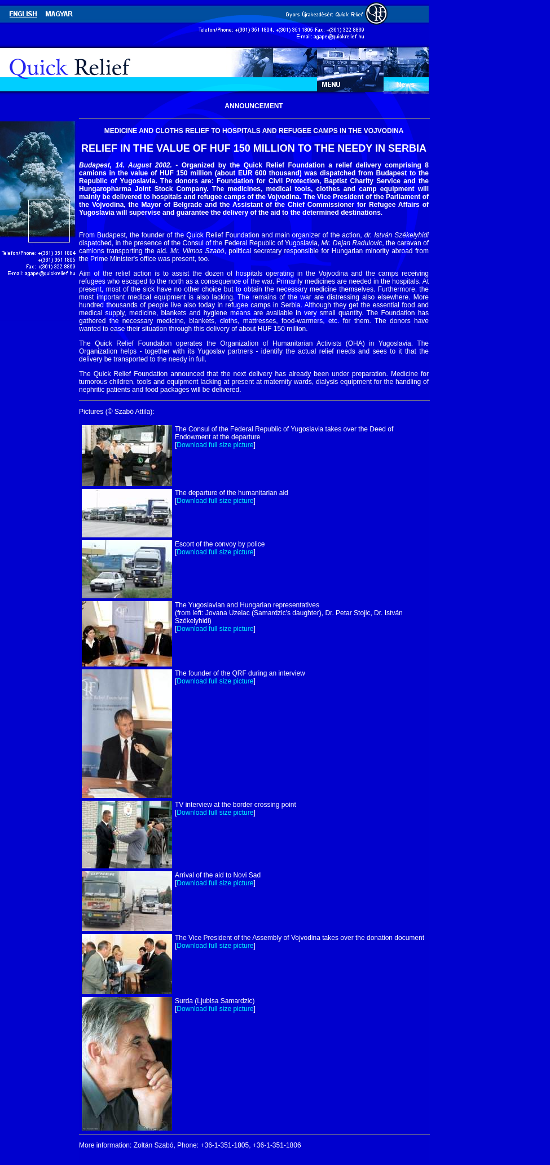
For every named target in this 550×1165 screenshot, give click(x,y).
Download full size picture (215, 445)
